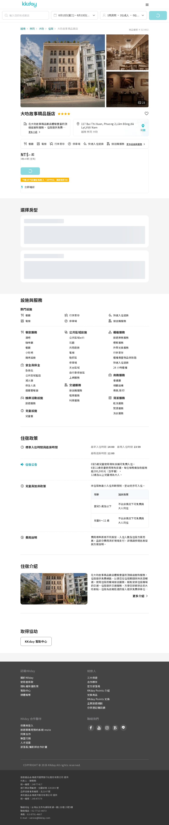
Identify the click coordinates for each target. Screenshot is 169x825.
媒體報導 (25, 695)
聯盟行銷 (25, 738)
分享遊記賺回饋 (96, 707)
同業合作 (25, 734)
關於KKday (26, 677)
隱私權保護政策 (29, 686)
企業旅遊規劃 (95, 703)
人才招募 (25, 742)
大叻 (41, 28)
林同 (32, 28)
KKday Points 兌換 (98, 699)
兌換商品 (92, 695)
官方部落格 (93, 686)
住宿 (50, 28)
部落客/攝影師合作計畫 (33, 747)
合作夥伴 (92, 682)
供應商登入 (26, 725)
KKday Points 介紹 (98, 690)
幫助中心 (25, 690)
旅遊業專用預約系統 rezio (35, 730)
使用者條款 (26, 682)
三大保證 (92, 677)
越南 (23, 28)
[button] (158, 15)
